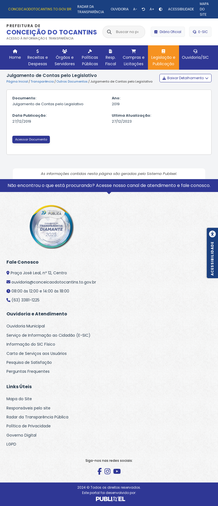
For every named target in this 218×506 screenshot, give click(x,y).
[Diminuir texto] (135, 9)
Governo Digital (21, 435)
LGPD (11, 444)
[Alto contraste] (160, 9)
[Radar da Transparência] (90, 9)
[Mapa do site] (205, 9)
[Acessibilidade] (180, 9)
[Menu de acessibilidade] (212, 253)
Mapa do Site (19, 399)
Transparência (42, 81)
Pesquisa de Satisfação (29, 362)
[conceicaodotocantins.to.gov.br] (39, 9)
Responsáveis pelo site (28, 408)
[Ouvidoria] (119, 9)
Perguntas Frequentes (28, 371)
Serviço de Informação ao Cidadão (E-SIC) (48, 335)
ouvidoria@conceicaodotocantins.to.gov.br (53, 282)
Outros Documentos (72, 81)
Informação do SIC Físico (30, 344)
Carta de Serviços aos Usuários (36, 353)
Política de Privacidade (28, 426)
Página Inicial (17, 81)
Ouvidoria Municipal (25, 326)
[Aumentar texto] (152, 9)
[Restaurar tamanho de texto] (143, 9)
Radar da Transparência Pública (37, 417)
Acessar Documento (31, 139)
